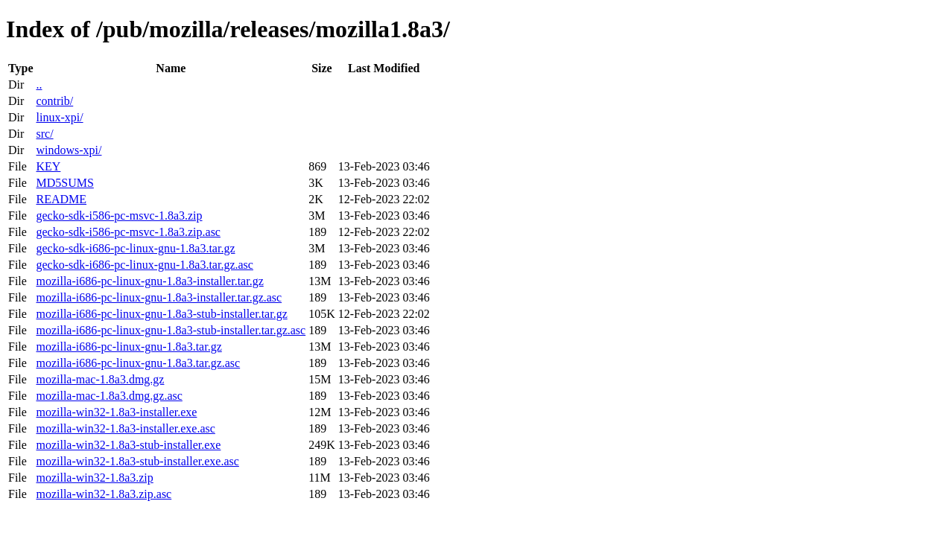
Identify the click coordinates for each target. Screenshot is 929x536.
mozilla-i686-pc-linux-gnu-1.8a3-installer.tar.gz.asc (159, 297)
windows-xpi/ (68, 150)
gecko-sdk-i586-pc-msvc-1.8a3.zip (119, 215)
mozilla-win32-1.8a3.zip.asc (103, 494)
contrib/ (54, 101)
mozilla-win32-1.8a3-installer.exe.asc (125, 428)
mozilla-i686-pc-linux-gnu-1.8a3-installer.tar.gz (149, 281)
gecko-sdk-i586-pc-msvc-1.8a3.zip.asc (128, 232)
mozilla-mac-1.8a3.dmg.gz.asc (109, 395)
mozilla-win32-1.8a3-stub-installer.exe (128, 444)
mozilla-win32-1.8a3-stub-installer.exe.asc (137, 461)
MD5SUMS (64, 182)
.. (39, 84)
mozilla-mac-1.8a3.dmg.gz (100, 379)
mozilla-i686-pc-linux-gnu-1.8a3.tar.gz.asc (138, 363)
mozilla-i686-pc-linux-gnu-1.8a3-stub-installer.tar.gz (161, 313)
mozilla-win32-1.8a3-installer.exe (116, 412)
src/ (44, 133)
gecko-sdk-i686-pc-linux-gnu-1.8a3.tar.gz (135, 248)
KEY (48, 166)
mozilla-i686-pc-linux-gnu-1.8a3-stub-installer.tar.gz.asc (170, 330)
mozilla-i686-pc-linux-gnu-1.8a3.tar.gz (128, 346)
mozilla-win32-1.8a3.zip (94, 477)
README (61, 199)
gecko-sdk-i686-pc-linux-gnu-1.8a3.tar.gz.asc (144, 264)
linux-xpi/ (59, 117)
